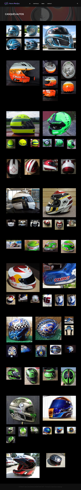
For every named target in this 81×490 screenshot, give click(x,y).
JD (29, 3)
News (43, 3)
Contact (49, 3)
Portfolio (36, 3)
